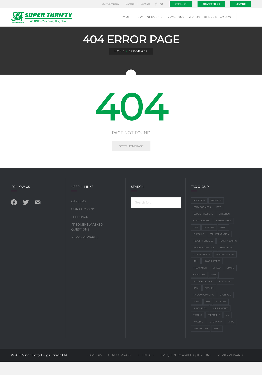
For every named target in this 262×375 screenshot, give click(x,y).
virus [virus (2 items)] (231, 335)
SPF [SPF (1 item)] (208, 314)
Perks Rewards (84, 250)
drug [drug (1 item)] (223, 240)
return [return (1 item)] (209, 301)
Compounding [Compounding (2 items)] (201, 234)
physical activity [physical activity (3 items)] (203, 294)
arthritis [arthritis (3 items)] (216, 213)
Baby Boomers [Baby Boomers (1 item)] (202, 220)
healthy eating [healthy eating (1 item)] (228, 254)
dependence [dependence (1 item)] (223, 234)
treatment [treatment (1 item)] (214, 328)
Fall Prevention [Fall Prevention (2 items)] (219, 247)
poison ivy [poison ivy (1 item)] (225, 294)
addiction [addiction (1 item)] (199, 213)
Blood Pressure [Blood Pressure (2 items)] (203, 227)
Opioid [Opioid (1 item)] (230, 281)
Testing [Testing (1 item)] (197, 328)
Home (119, 64)
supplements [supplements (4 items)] (220, 321)
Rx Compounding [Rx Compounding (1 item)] (203, 308)
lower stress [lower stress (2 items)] (212, 274)
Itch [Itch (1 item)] (195, 274)
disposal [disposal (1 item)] (209, 240)
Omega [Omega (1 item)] (217, 281)
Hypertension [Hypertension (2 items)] (201, 267)
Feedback (79, 230)
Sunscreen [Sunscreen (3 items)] (200, 321)
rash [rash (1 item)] (196, 301)
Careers (78, 214)
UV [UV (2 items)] (227, 328)
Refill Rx (181, 4)
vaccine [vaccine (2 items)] (198, 335)
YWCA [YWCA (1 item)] (217, 341)
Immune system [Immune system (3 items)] (225, 267)
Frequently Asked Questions (87, 240)
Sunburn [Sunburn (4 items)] (221, 314)
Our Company (83, 222)
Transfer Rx (211, 4)
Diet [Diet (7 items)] (195, 240)
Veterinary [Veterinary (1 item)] (215, 335)
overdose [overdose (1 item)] (199, 288)
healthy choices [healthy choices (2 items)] (203, 254)
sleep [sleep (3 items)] (196, 314)
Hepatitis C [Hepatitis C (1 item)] (226, 261)
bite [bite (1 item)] (218, 220)
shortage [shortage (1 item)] (225, 308)
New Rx (240, 4)
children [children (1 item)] (224, 227)
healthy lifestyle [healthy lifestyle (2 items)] (204, 261)
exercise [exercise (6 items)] (198, 247)
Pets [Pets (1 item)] (213, 288)
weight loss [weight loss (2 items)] (200, 341)
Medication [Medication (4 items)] (200, 281)
